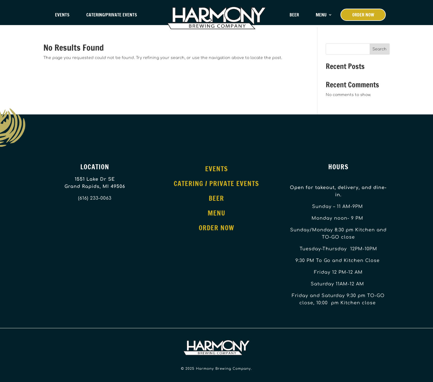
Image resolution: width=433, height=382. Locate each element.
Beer (294, 15)
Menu (321, 15)
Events (62, 15)
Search (379, 49)
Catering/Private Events (111, 15)
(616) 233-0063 (94, 198)
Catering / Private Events (216, 183)
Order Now (363, 15)
